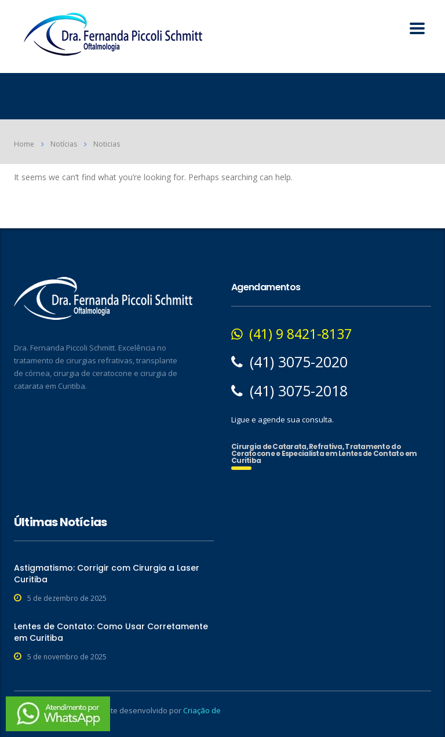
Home (24, 144)
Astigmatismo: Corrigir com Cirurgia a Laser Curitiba (106, 573)
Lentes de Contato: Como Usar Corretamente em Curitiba (111, 632)
